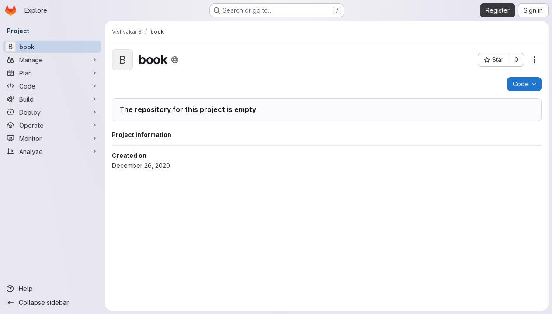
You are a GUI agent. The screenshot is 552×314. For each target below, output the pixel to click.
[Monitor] (52, 138)
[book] (52, 47)
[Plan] (52, 73)
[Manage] (52, 60)
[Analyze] (52, 151)
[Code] (52, 86)
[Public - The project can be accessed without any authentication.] (174, 59)
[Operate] (52, 125)
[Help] (52, 289)
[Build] (52, 99)
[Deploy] (52, 112)
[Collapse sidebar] (52, 303)
